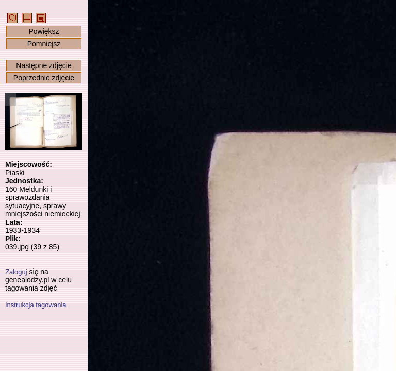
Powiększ (43, 31)
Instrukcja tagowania (36, 305)
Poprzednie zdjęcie (43, 78)
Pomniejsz (44, 44)
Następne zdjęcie (43, 65)
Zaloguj (16, 272)
